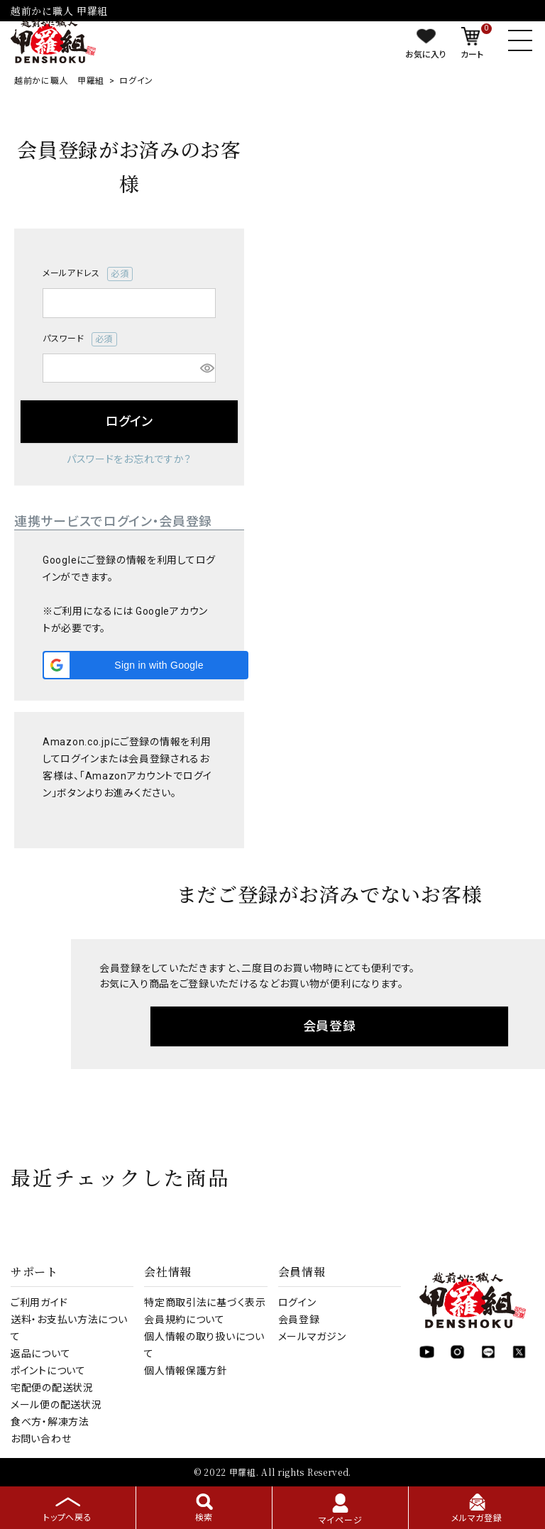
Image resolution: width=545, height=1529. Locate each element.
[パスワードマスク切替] (206, 368)
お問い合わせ (41, 1439)
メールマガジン (312, 1336)
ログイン (297, 1302)
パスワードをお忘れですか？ (129, 459)
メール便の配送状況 (56, 1404)
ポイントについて (48, 1370)
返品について (40, 1353)
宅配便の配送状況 (52, 1387)
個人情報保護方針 (186, 1370)
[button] (145, 665)
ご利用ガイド (39, 1302)
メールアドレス (88, 274)
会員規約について (184, 1319)
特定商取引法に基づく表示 (204, 1302)
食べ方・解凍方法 (50, 1421)
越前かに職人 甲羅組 (59, 81)
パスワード (80, 339)
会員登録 (299, 1319)
